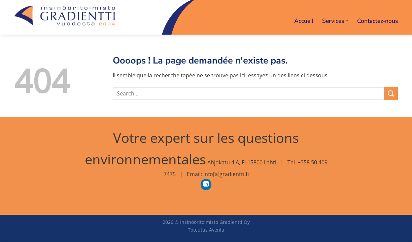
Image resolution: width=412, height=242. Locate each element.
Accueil (303, 21)
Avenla (216, 230)
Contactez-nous (377, 21)
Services (335, 21)
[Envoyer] (391, 93)
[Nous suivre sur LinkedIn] (206, 184)
